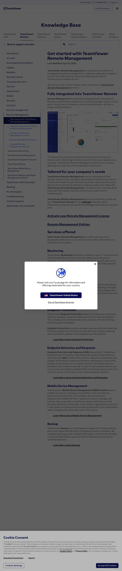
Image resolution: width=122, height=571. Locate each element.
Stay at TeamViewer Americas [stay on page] (61, 302)
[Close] (95, 264)
